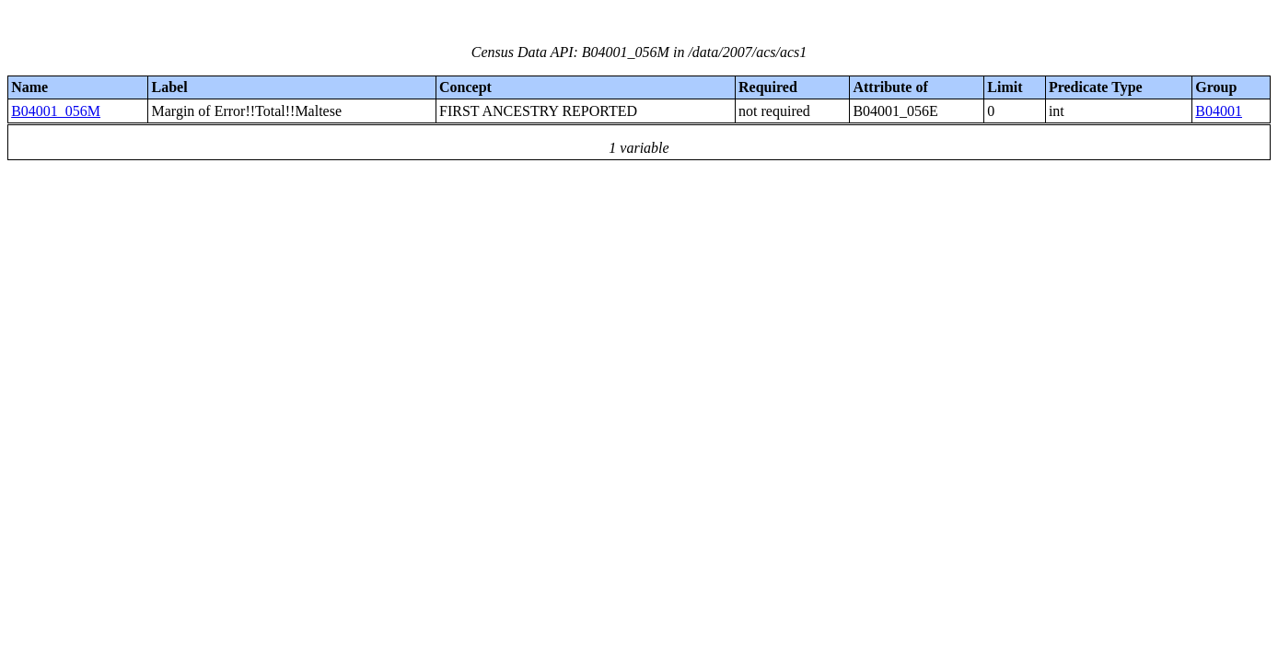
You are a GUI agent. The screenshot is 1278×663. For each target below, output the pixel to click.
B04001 (1218, 111)
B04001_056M (55, 111)
